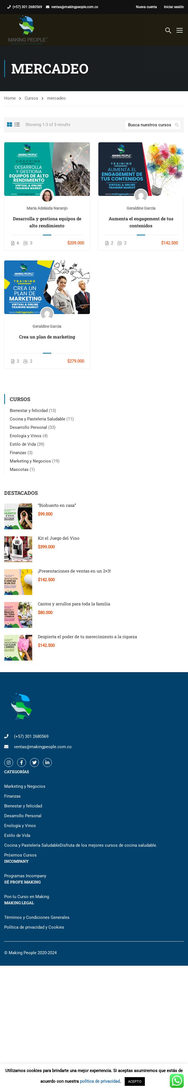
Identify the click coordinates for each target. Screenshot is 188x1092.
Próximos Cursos (20, 855)
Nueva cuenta (146, 7)
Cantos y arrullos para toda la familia (74, 603)
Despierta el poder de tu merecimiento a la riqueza (87, 636)
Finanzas (18, 452)
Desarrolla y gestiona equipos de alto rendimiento (47, 222)
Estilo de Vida (23, 444)
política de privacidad (100, 1081)
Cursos (31, 98)
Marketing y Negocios (30, 461)
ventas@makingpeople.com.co (74, 7)
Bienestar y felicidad (29, 410)
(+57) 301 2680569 (27, 7)
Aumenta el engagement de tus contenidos (141, 222)
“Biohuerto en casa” (57, 505)
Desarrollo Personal (28, 427)
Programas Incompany (25, 875)
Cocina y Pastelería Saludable (37, 419)
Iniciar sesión (174, 7)
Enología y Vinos (25, 435)
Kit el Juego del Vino (58, 538)
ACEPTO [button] (134, 1081)
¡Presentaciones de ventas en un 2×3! (74, 571)
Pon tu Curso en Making (26, 896)
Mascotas (19, 469)
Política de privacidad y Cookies (34, 927)
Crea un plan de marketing (47, 337)
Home (10, 98)
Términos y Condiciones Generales (36, 917)
